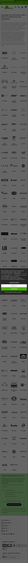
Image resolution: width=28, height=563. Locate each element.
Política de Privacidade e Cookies (12, 292)
